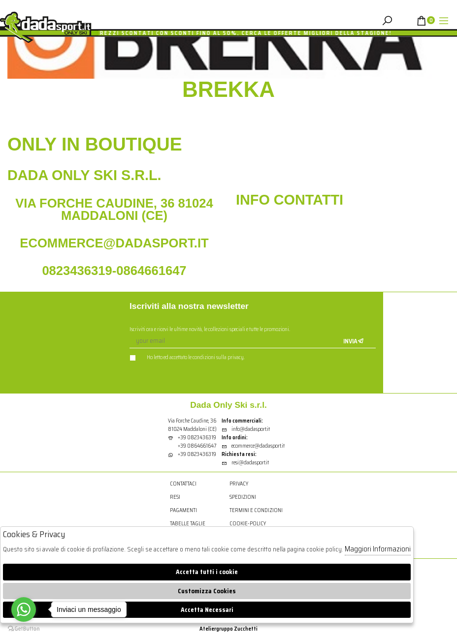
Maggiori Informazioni (378, 549)
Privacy (238, 484)
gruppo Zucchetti (237, 628)
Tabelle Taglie (187, 523)
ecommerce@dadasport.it (253, 446)
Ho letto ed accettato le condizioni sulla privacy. (187, 357)
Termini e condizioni (256, 510)
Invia (353, 341)
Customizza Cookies (207, 591)
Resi (175, 497)
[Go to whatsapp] (23, 609)
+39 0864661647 (197, 446)
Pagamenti (183, 510)
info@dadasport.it (246, 429)
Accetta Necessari (207, 610)
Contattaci (183, 484)
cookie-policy (247, 523)
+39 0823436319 (197, 437)
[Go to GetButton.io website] (23, 628)
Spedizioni (242, 497)
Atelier (207, 628)
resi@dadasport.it (245, 462)
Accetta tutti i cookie (207, 572)
